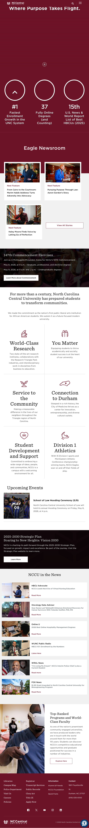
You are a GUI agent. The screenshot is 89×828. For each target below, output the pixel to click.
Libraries (8, 781)
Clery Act (30, 793)
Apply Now (31, 802)
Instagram (52, 809)
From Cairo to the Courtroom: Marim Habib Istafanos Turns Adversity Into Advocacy (21, 193)
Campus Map (10, 785)
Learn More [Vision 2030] (16, 559)
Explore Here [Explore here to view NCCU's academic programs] (61, 761)
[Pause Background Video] (45, 64)
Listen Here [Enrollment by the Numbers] (36, 653)
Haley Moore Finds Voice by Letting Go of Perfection (22, 233)
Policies (7, 802)
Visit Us (7, 793)
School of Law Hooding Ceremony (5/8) (56, 500)
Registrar (30, 781)
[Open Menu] (80, 3)
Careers (7, 798)
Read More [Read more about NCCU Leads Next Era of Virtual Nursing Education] (36, 595)
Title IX (29, 798)
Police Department (13, 789)
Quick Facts (53, 794)
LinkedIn (60, 809)
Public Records (33, 789)
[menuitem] (28, 810)
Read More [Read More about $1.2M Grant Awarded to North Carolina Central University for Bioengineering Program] (36, 692)
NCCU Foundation (56, 790)
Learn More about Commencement (21, 278)
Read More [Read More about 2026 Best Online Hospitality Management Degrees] (36, 634)
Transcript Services (35, 785)
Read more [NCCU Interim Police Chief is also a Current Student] (36, 673)
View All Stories (64, 225)
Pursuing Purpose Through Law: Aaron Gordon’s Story (63, 191)
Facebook (27, 809)
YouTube (44, 809)
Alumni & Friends (55, 785)
